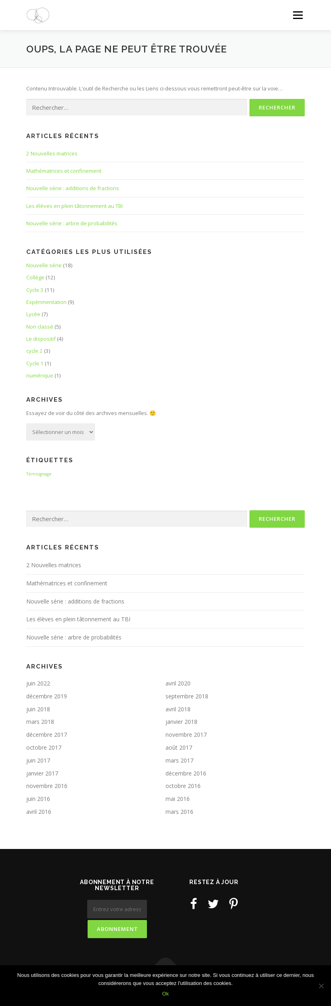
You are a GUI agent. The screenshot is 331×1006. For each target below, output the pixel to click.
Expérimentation (46, 302)
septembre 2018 (187, 696)
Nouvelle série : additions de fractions (72, 188)
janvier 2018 (181, 721)
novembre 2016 (46, 786)
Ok (165, 994)
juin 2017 (38, 760)
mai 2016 (178, 799)
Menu (298, 15)
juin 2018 (38, 709)
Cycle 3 (35, 289)
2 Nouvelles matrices (52, 153)
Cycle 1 (35, 363)
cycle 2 (34, 350)
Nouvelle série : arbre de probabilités (71, 223)
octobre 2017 (43, 747)
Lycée (33, 314)
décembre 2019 (46, 696)
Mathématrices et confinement (63, 170)
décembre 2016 (186, 773)
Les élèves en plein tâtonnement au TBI (74, 206)
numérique (39, 375)
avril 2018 (178, 709)
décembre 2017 (46, 734)
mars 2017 (179, 760)
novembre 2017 (186, 734)
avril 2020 (178, 683)
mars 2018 (40, 721)
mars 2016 (179, 811)
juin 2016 (38, 799)
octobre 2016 (183, 786)
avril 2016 (38, 811)
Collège (35, 277)
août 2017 (179, 747)
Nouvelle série (44, 265)
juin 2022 (38, 683)
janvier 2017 (42, 773)
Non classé (39, 326)
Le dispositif (41, 338)
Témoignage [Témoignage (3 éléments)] (39, 474)
